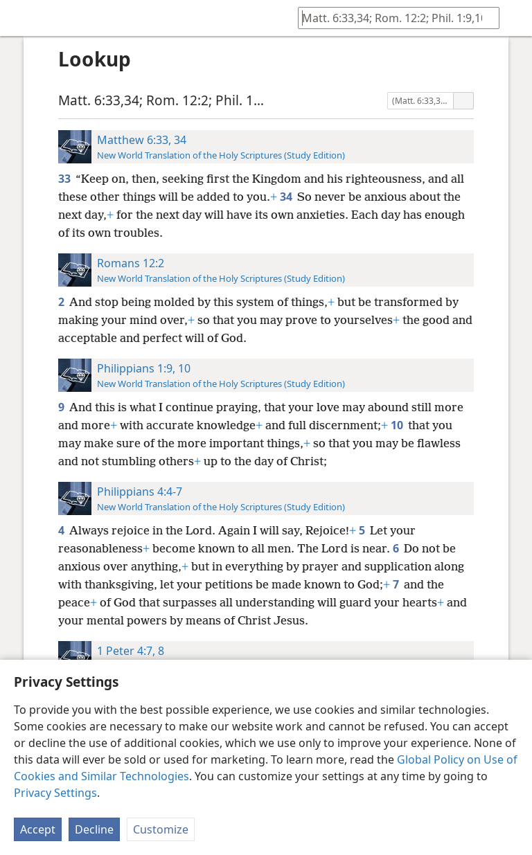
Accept (37, 829)
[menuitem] (21, 18)
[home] (21, 18)
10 (398, 425)
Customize (160, 829)
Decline (94, 829)
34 (287, 196)
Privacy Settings (55, 792)
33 (65, 178)
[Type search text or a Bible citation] (392, 18)
